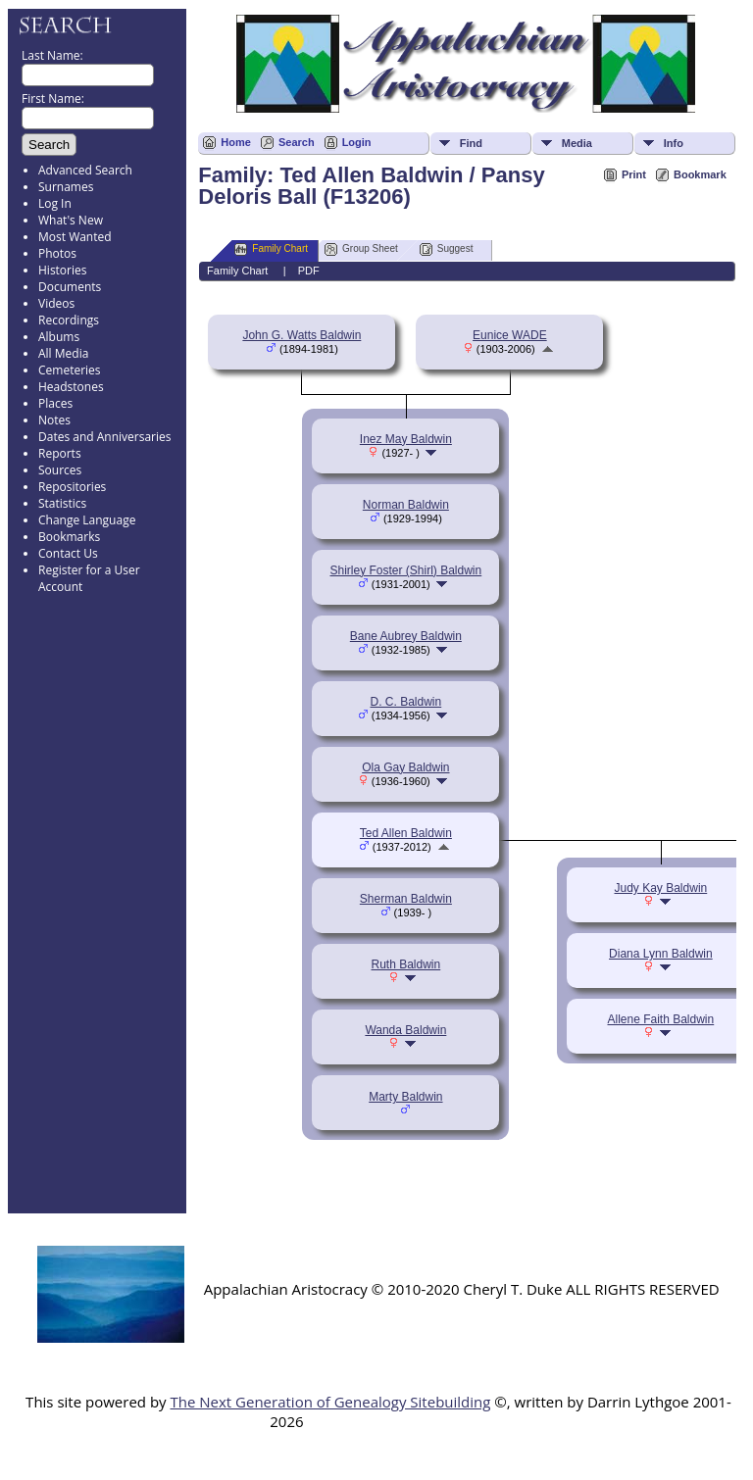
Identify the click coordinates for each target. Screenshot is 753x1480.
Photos (57, 253)
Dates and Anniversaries (104, 436)
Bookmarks (69, 536)
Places (55, 403)
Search (296, 142)
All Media (63, 353)
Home (236, 142)
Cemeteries (69, 370)
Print (634, 174)
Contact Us (68, 553)
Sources (59, 470)
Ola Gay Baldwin (405, 767)
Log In (55, 203)
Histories (62, 270)
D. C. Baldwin (406, 702)
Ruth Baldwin (406, 964)
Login (357, 142)
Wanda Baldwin (405, 1030)
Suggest (447, 249)
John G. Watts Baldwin (301, 335)
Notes (54, 420)
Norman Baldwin (406, 505)
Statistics (62, 503)
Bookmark (700, 174)
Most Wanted (75, 236)
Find (471, 143)
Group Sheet (361, 249)
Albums (58, 336)
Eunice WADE (510, 335)
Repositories (72, 486)
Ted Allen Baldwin (406, 833)
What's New (70, 220)
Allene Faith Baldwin (660, 1019)
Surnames (65, 186)
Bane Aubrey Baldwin (406, 636)
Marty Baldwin (405, 1097)
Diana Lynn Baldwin (661, 954)
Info (673, 143)
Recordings (68, 320)
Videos (56, 303)
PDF (309, 270)
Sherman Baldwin (406, 899)
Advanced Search (85, 170)
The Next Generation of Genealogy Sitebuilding (330, 1401)
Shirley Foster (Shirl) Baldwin (406, 570)
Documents (69, 286)
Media (577, 143)
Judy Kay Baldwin (661, 888)
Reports (59, 453)
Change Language (86, 520)
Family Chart (271, 249)
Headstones (71, 386)
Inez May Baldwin (406, 439)
